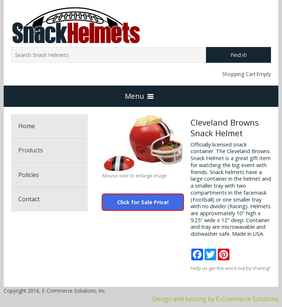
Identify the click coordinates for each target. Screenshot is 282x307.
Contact (29, 199)
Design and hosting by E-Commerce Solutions (215, 299)
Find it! (239, 54)
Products (30, 150)
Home (26, 126)
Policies (28, 175)
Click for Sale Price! (143, 202)
